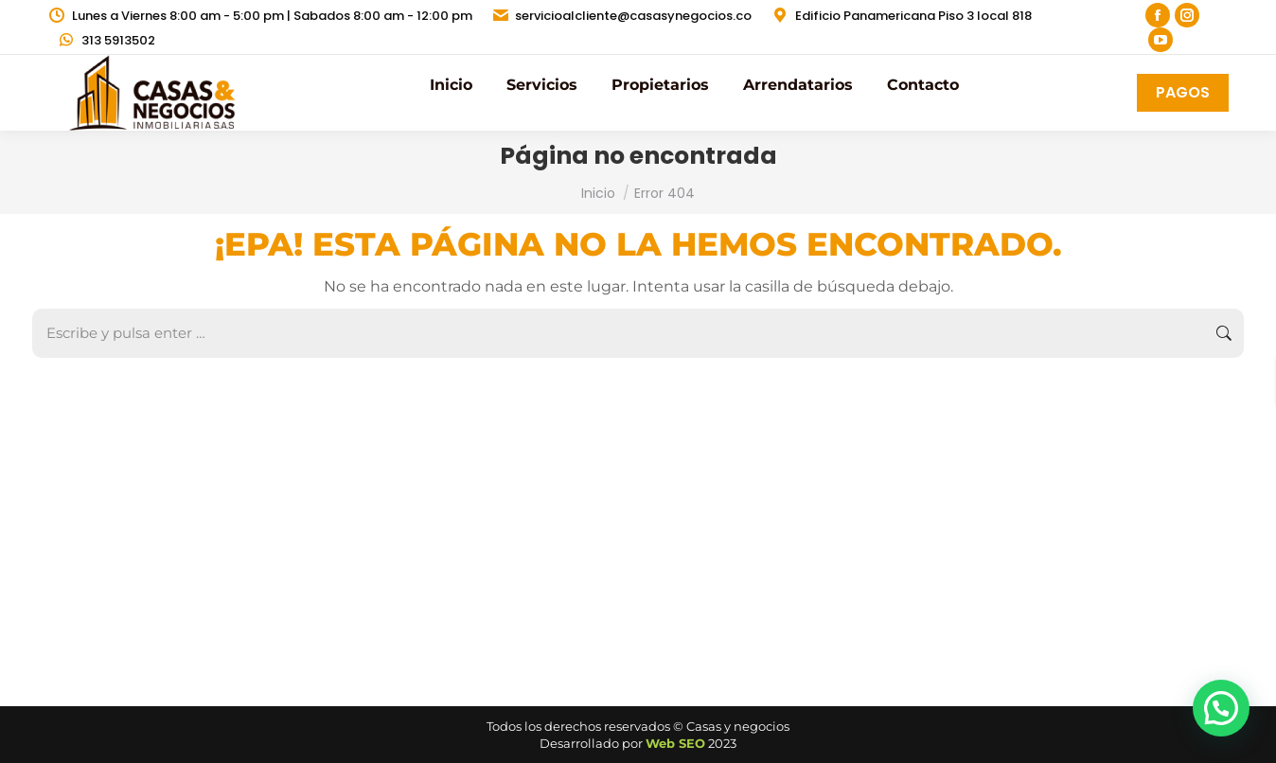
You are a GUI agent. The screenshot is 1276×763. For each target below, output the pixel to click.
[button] (1221, 708)
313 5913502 (106, 40)
